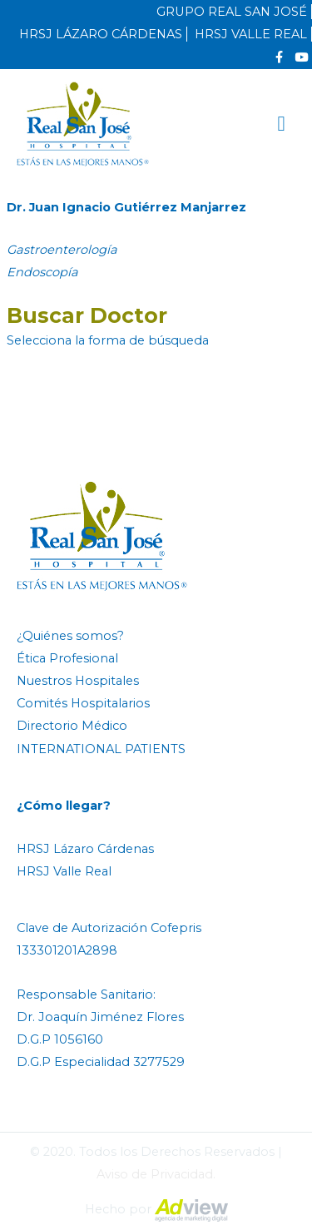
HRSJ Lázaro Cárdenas (85, 848)
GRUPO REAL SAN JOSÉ (231, 11)
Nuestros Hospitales (78, 680)
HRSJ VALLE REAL (251, 34)
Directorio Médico (72, 725)
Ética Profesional (67, 658)
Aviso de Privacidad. (156, 1174)
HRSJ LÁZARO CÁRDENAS (100, 34)
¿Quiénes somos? (70, 635)
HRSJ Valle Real (64, 871)
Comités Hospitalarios (83, 703)
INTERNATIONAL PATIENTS (101, 748)
